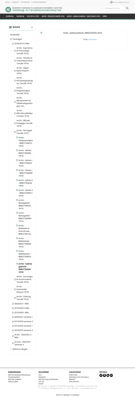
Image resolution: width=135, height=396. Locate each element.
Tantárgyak (17, 39)
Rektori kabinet (14, 379)
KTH (40, 375)
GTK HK (41, 382)
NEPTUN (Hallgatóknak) (48, 379)
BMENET (72, 379)
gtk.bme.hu (15, 2)
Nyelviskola (74, 382)
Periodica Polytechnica (79, 377)
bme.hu (7, 2)
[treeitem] (21, 34)
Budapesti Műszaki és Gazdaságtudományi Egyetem (37, 8)
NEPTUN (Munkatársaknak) (19, 375)
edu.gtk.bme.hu (25, 2)
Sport (41, 384)
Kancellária (13, 382)
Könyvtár (73, 375)
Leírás (105, 16)
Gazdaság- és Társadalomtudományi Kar (37, 10)
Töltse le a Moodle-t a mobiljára (67, 395)
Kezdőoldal (14, 34)
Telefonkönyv (14, 377)
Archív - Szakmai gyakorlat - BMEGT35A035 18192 (82, 33)
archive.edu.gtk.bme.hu (39, 2)
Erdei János (92, 39)
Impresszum (42, 386)
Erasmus (42, 377)
